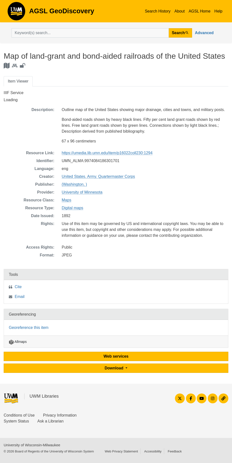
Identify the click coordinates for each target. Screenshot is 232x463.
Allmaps (18, 342)
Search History (158, 11)
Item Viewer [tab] (18, 81)
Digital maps (72, 208)
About (179, 11)
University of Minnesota (82, 192)
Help (218, 11)
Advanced (204, 33)
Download (114, 368)
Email (19, 297)
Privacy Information (60, 415)
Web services (116, 356)
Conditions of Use (19, 415)
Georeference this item (29, 327)
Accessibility (152, 451)
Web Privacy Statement (121, 451)
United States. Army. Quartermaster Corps (98, 176)
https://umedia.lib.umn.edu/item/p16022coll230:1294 (107, 153)
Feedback (175, 451)
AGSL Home (199, 11)
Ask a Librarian (50, 421)
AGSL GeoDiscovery (16, 12)
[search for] (90, 33)
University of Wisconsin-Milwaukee (32, 445)
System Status (16, 421)
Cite (18, 287)
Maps (66, 200)
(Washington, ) (74, 184)
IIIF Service (14, 93)
